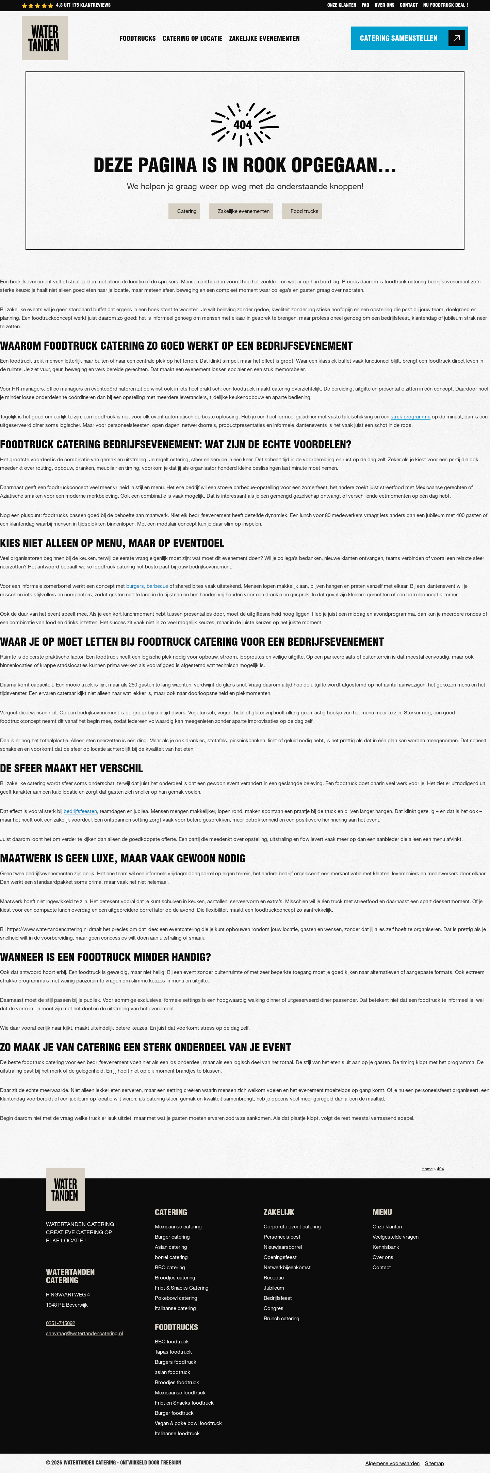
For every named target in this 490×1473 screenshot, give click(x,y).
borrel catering (171, 1257)
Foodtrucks (137, 39)
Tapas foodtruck (173, 1351)
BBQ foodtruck (172, 1341)
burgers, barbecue (147, 586)
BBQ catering (170, 1267)
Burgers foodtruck (175, 1362)
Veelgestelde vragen (396, 1237)
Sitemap (434, 1463)
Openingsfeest (280, 1257)
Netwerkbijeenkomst (287, 1267)
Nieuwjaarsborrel (283, 1247)
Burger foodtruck (174, 1413)
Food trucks (304, 211)
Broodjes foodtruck (177, 1382)
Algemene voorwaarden (392, 1463)
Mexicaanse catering (178, 1226)
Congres (273, 1308)
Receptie (274, 1277)
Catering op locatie (193, 39)
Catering (187, 211)
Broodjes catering (175, 1277)
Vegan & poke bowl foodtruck (188, 1423)
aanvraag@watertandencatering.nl (81, 1333)
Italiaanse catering (175, 1308)
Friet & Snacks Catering (182, 1288)
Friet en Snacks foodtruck (184, 1403)
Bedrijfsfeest (278, 1298)
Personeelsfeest (282, 1237)
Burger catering (172, 1237)
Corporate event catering (292, 1226)
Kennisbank (386, 1247)
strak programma (410, 416)
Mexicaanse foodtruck (180, 1392)
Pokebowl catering (176, 1298)
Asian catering (171, 1247)
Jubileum (274, 1288)
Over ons (384, 5)
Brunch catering (281, 1318)
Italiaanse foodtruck (177, 1433)
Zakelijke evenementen (264, 39)
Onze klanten (341, 5)
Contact (409, 5)
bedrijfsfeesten (80, 811)
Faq (365, 5)
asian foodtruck (172, 1372)
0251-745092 (60, 1323)
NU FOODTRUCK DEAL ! (445, 5)
